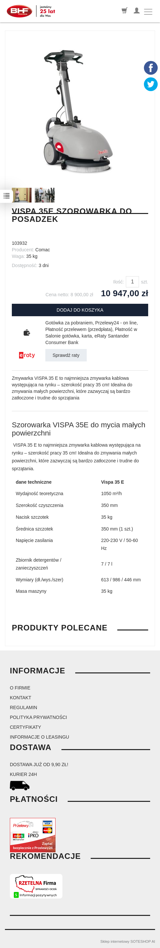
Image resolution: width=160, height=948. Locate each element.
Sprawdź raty (66, 355)
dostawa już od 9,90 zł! (39, 764)
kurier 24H (23, 774)
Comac (42, 249)
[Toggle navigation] (148, 12)
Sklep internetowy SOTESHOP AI (128, 941)
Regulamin (23, 707)
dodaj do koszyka (80, 310)
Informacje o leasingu (39, 737)
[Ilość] (132, 281)
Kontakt (20, 697)
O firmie (20, 687)
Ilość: (118, 281)
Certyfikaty (25, 727)
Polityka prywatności (38, 717)
